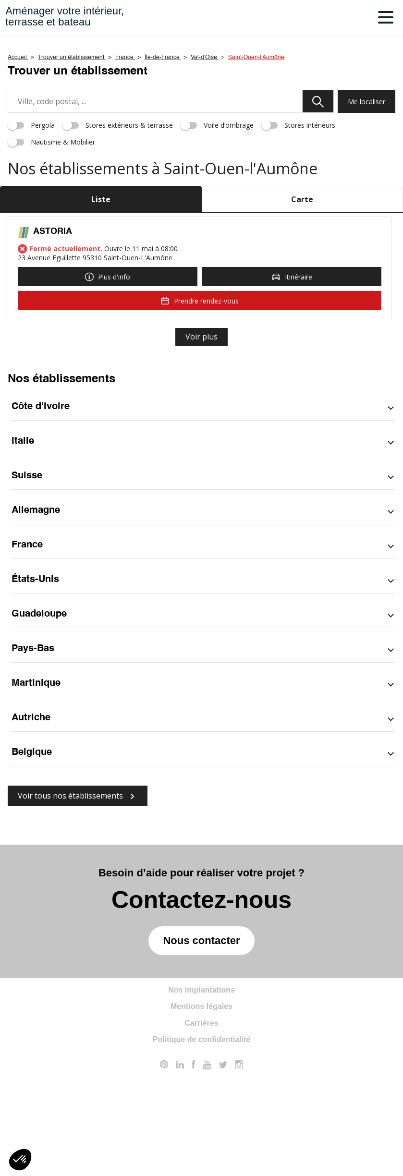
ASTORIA (52, 337)
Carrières (201, 1129)
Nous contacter (201, 1047)
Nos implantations (201, 1096)
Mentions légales (201, 1112)
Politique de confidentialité (202, 1145)
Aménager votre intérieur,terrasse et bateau (64, 16)
